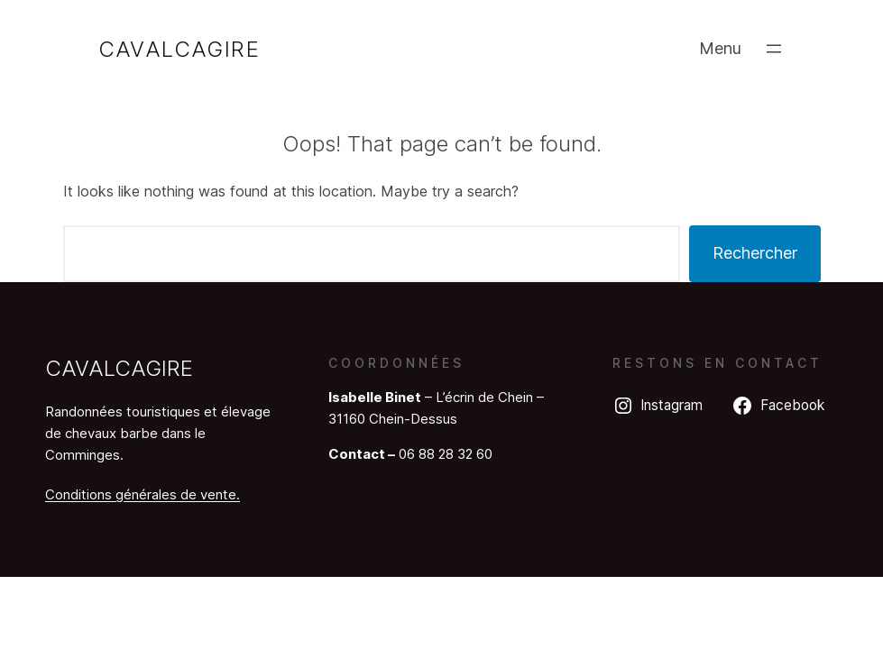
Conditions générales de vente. (142, 494)
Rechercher (755, 252)
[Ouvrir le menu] (774, 48)
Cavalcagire (179, 49)
